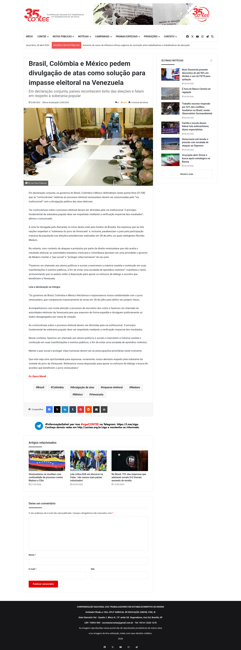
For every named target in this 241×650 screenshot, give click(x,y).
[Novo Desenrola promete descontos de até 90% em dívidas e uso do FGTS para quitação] (170, 74)
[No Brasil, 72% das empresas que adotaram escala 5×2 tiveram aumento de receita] (130, 460)
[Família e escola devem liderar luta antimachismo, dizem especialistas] (170, 128)
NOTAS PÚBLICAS (62, 36)
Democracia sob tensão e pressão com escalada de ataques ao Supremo (195, 142)
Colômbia (58, 387)
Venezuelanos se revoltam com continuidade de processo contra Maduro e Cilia (46, 477)
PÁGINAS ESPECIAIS (127, 36)
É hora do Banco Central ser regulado (196, 91)
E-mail (32, 569)
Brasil (40, 387)
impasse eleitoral (112, 387)
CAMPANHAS (102, 36)
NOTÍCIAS (83, 36)
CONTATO (169, 36)
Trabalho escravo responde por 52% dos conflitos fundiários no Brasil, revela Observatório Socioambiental (197, 108)
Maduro (135, 387)
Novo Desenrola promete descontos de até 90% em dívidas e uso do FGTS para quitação (196, 74)
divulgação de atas (83, 387)
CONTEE (41, 36)
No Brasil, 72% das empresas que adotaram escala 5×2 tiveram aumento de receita (129, 477)
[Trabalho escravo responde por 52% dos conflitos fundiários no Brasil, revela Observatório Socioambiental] (170, 108)
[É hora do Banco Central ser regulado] (170, 93)
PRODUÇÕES (150, 36)
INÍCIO (29, 36)
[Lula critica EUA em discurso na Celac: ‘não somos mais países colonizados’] (88, 460)
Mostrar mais (186, 174)
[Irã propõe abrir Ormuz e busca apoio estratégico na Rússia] (170, 160)
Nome (32, 555)
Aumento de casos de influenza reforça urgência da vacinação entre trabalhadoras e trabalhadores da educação (136, 45)
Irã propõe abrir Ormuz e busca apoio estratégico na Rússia (196, 158)
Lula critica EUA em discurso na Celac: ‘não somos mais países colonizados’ (86, 477)
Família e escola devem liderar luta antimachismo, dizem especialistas (195, 126)
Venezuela (97, 394)
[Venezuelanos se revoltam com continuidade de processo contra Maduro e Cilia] (47, 460)
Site (92, 569)
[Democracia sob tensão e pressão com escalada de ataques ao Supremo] (170, 144)
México (78, 394)
